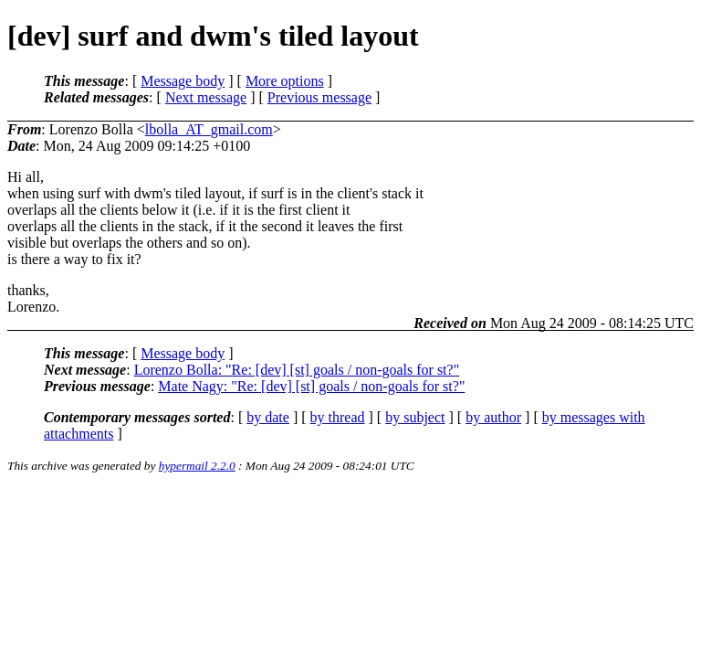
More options (285, 81)
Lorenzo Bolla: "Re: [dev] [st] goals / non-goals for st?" (297, 369)
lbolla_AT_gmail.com (209, 129)
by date (267, 417)
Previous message (319, 97)
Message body (183, 81)
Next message (205, 97)
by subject (415, 417)
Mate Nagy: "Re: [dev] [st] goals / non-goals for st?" (311, 386)
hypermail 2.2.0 (197, 465)
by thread (337, 417)
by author (493, 417)
